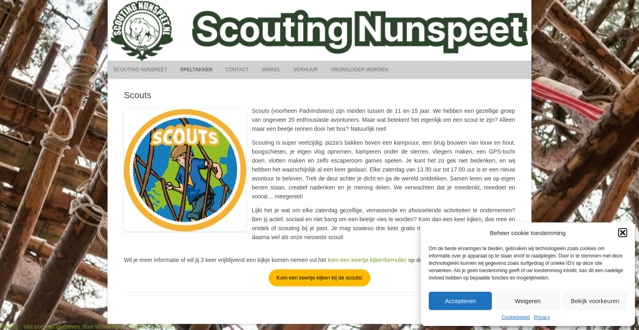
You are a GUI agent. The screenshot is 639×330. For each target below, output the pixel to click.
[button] (623, 233)
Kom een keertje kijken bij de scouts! (320, 278)
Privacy (542, 317)
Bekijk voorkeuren (595, 300)
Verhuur (305, 70)
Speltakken (196, 70)
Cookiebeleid (516, 317)
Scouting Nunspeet (140, 70)
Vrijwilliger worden (359, 70)
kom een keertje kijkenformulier (367, 260)
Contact (237, 70)
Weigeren (528, 300)
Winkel (271, 70)
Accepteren (460, 300)
